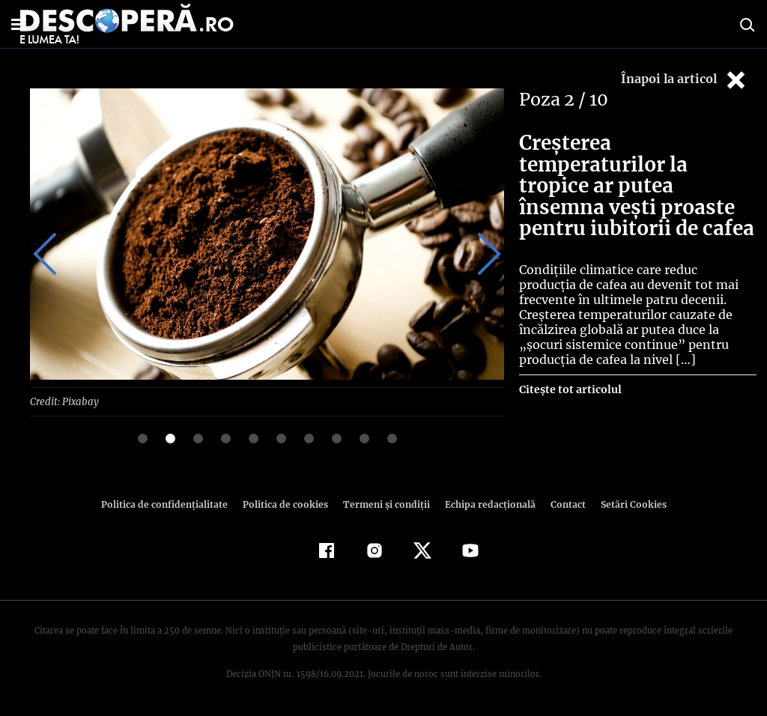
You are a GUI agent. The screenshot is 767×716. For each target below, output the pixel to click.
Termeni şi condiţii (384, 503)
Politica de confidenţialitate (170, 503)
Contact (562, 503)
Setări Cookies (625, 503)
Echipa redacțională (485, 503)
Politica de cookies (286, 503)
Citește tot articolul (569, 389)
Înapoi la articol (685, 79)
